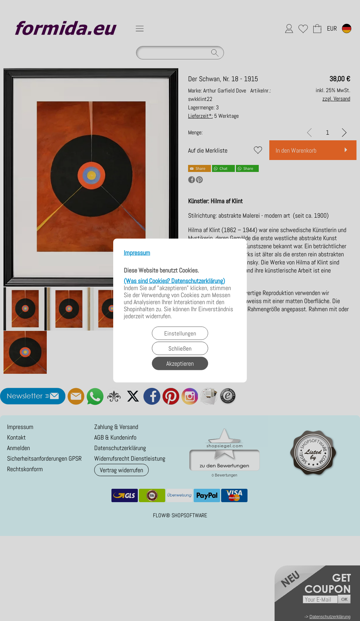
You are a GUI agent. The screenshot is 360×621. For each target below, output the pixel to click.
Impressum (137, 253)
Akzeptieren (180, 363)
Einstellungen (180, 333)
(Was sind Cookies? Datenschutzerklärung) (174, 281)
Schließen (180, 348)
